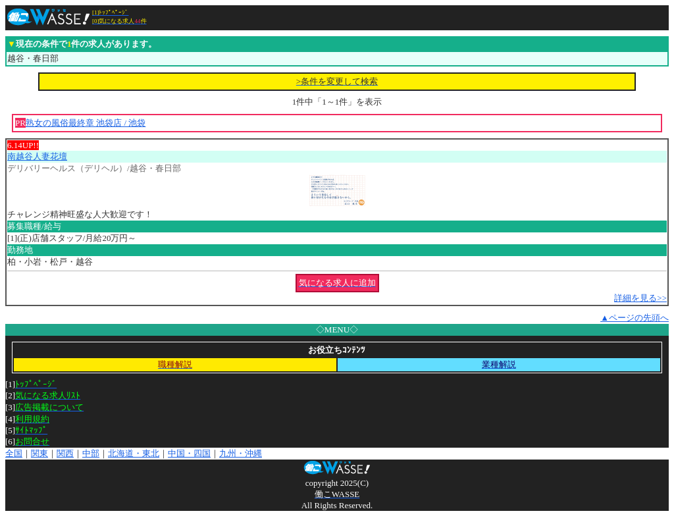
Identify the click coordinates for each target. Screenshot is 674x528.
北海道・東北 (133, 453)
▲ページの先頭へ (634, 318)
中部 (90, 453)
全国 (13, 453)
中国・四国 (189, 453)
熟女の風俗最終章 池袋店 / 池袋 (85, 123)
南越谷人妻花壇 (37, 156)
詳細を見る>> (640, 298)
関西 (65, 453)
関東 (39, 453)
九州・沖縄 (240, 453)
